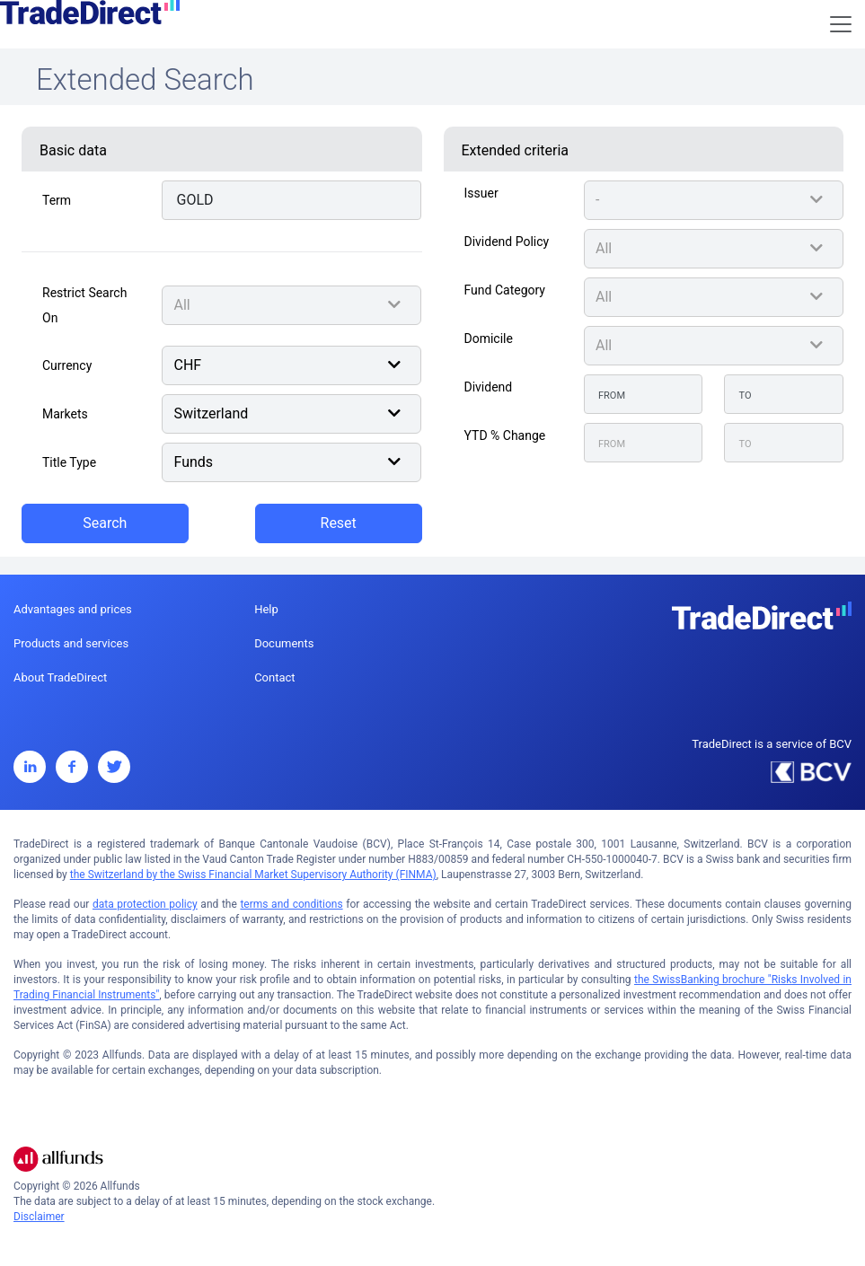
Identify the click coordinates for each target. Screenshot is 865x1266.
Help (266, 609)
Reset (339, 523)
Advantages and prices (72, 609)
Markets (65, 414)
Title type (69, 462)
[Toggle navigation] (840, 24)
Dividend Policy (507, 241)
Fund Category (504, 290)
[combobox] (291, 305)
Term (56, 200)
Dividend (488, 387)
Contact (274, 677)
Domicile (488, 338)
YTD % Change (505, 435)
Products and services (70, 643)
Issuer (481, 193)
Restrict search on (84, 305)
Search (105, 523)
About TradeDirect (60, 677)
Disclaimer (39, 1216)
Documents (283, 643)
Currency (67, 365)
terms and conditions (291, 904)
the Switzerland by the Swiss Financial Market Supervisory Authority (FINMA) (253, 874)
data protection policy (145, 904)
